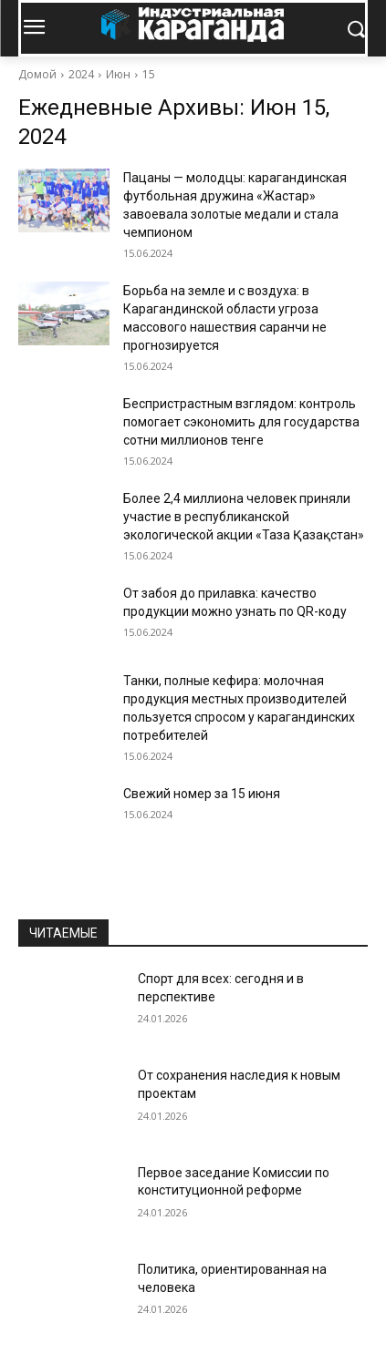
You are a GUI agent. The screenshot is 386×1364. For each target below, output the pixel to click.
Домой (37, 74)
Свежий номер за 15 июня (201, 793)
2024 (81, 74)
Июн (118, 74)
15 (148, 74)
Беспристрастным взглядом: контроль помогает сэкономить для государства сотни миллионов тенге (241, 421)
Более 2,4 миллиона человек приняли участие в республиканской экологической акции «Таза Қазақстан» (243, 516)
